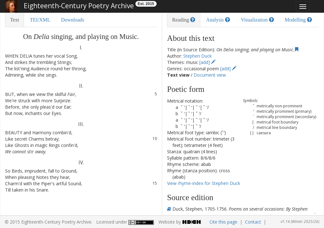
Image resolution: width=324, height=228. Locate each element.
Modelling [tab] (298, 19)
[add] (207, 62)
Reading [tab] (183, 19)
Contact (253, 222)
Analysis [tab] (218, 19)
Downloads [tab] (72, 19)
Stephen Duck (197, 56)
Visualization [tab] (257, 19)
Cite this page (223, 222)
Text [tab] (14, 19)
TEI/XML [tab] (40, 19)
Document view (210, 75)
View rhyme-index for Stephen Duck (203, 183)
